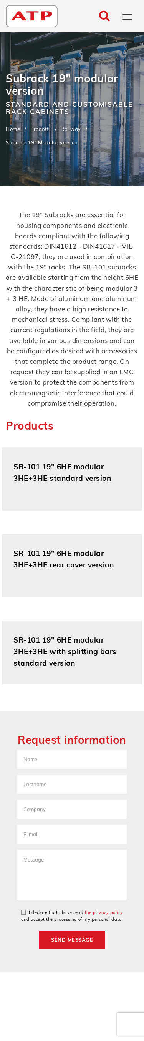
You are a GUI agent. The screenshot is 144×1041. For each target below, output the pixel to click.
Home (13, 129)
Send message (72, 940)
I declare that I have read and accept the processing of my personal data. (72, 916)
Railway (71, 129)
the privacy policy (104, 912)
